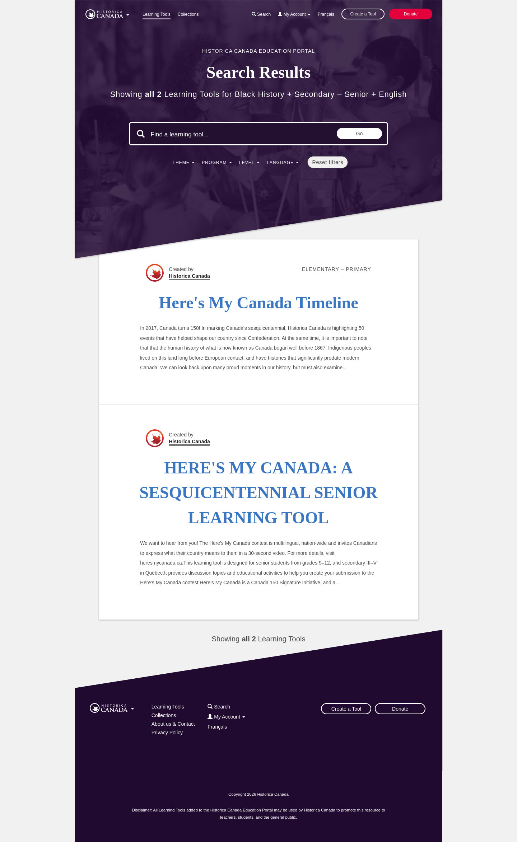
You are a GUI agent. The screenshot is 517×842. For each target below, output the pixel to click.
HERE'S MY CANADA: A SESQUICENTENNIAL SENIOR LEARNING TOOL (258, 493)
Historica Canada (189, 276)
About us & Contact (173, 724)
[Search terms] (211, 135)
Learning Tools (157, 14)
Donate (411, 14)
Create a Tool (363, 14)
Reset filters (327, 162)
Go (359, 133)
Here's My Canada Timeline (258, 303)
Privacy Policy (167, 732)
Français (326, 14)
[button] (107, 13)
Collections (188, 14)
